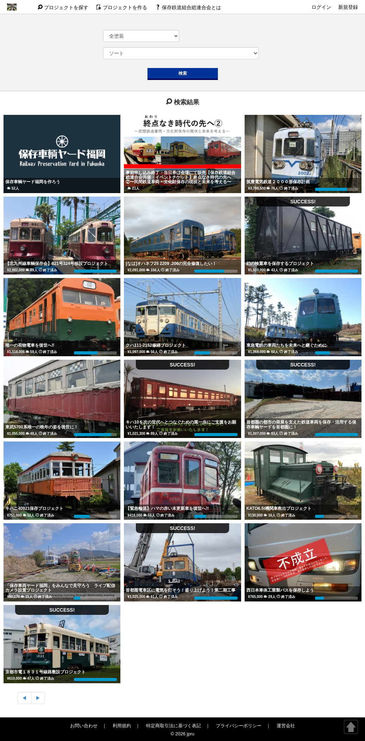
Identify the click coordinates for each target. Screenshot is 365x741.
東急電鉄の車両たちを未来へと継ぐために (286, 345)
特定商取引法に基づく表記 (173, 725)
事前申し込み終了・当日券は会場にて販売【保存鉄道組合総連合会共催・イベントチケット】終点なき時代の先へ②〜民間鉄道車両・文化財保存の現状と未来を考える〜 (180, 177)
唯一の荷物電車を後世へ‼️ (29, 345)
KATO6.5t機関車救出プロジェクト (279, 508)
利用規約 (122, 725)
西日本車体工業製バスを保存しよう (280, 590)
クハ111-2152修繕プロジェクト (156, 345)
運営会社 (286, 725)
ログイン (321, 7)
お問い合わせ (83, 725)
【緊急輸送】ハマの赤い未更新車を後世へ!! (167, 508)
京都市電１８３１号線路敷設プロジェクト (45, 671)
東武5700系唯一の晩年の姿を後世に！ (41, 427)
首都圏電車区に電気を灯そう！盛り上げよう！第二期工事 (180, 590)
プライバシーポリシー (239, 725)
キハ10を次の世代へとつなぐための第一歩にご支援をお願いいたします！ (181, 424)
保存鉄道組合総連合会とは (188, 7)
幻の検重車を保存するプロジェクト (280, 263)
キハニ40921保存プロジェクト (34, 508)
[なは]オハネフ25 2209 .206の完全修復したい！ (171, 263)
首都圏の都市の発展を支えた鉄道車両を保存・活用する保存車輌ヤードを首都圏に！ (301, 424)
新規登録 (348, 7)
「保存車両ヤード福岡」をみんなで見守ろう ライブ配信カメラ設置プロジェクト (60, 588)
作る (122, 7)
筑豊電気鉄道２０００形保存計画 (278, 181)
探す (64, 7)
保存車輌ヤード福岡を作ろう (32, 181)
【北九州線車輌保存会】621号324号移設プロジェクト (56, 263)
